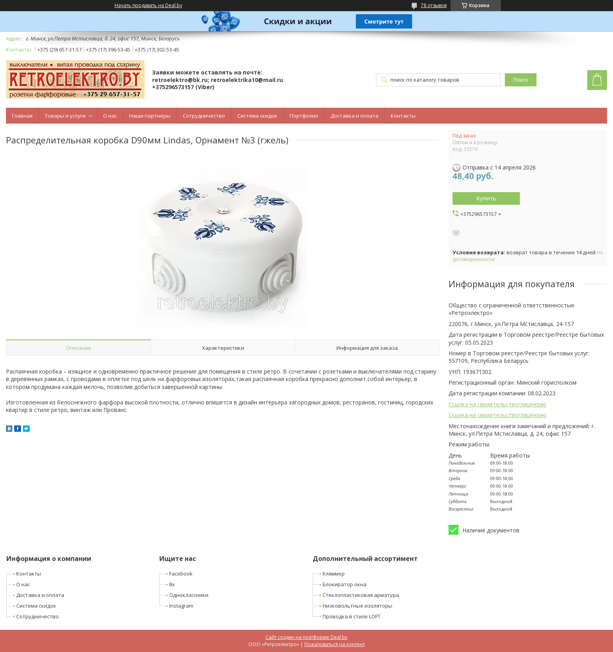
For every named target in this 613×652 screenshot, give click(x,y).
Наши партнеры (149, 115)
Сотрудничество (204, 115)
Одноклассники (188, 595)
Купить (486, 198)
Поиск (520, 80)
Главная (22, 115)
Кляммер (334, 573)
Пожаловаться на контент (334, 644)
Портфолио (304, 115)
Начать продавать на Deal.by (148, 5)
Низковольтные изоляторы (357, 605)
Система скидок (257, 115)
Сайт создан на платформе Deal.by (306, 637)
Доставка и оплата (354, 115)
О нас (110, 115)
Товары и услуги (65, 115)
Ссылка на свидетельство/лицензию (497, 404)
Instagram (181, 605)
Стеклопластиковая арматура (361, 595)
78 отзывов (434, 5)
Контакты (403, 115)
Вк (172, 584)
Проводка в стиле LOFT (351, 616)
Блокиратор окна (345, 584)
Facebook (181, 573)
